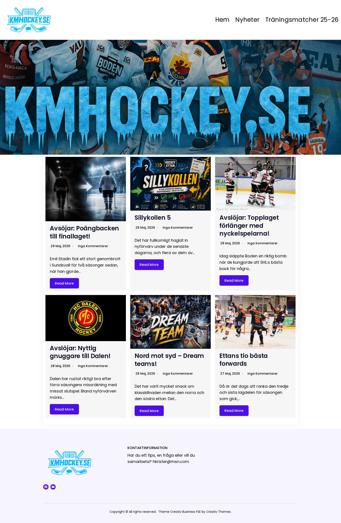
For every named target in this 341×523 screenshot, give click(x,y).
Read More (64, 283)
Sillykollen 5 (153, 217)
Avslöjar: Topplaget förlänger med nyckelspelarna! (249, 225)
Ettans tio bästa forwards (243, 360)
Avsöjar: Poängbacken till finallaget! (84, 232)
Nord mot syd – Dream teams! (169, 360)
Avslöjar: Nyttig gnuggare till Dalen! (80, 352)
